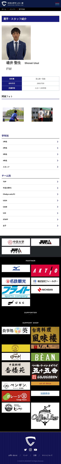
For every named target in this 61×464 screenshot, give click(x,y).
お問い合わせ (12, 455)
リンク (25, 455)
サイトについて (47, 455)
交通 (34, 455)
